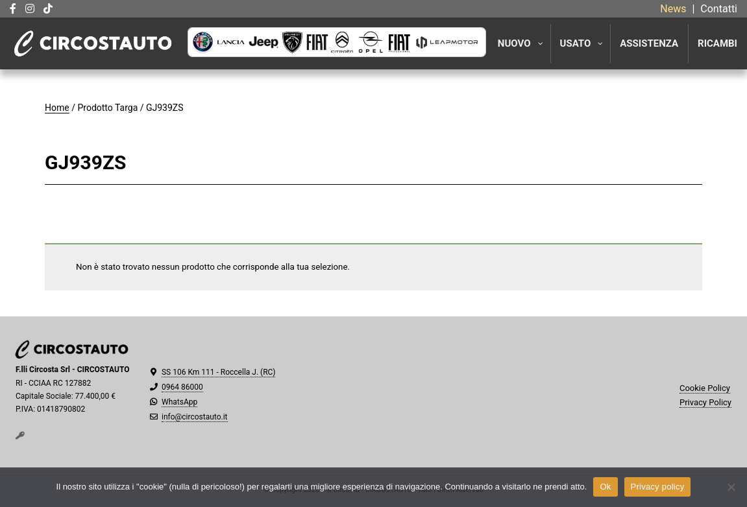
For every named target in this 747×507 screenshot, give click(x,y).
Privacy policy (658, 486)
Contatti (718, 9)
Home (57, 107)
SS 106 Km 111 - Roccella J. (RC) (218, 372)
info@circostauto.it (195, 416)
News (673, 9)
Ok (605, 486)
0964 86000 (182, 387)
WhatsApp (179, 402)
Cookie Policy (705, 388)
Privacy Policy (705, 402)
